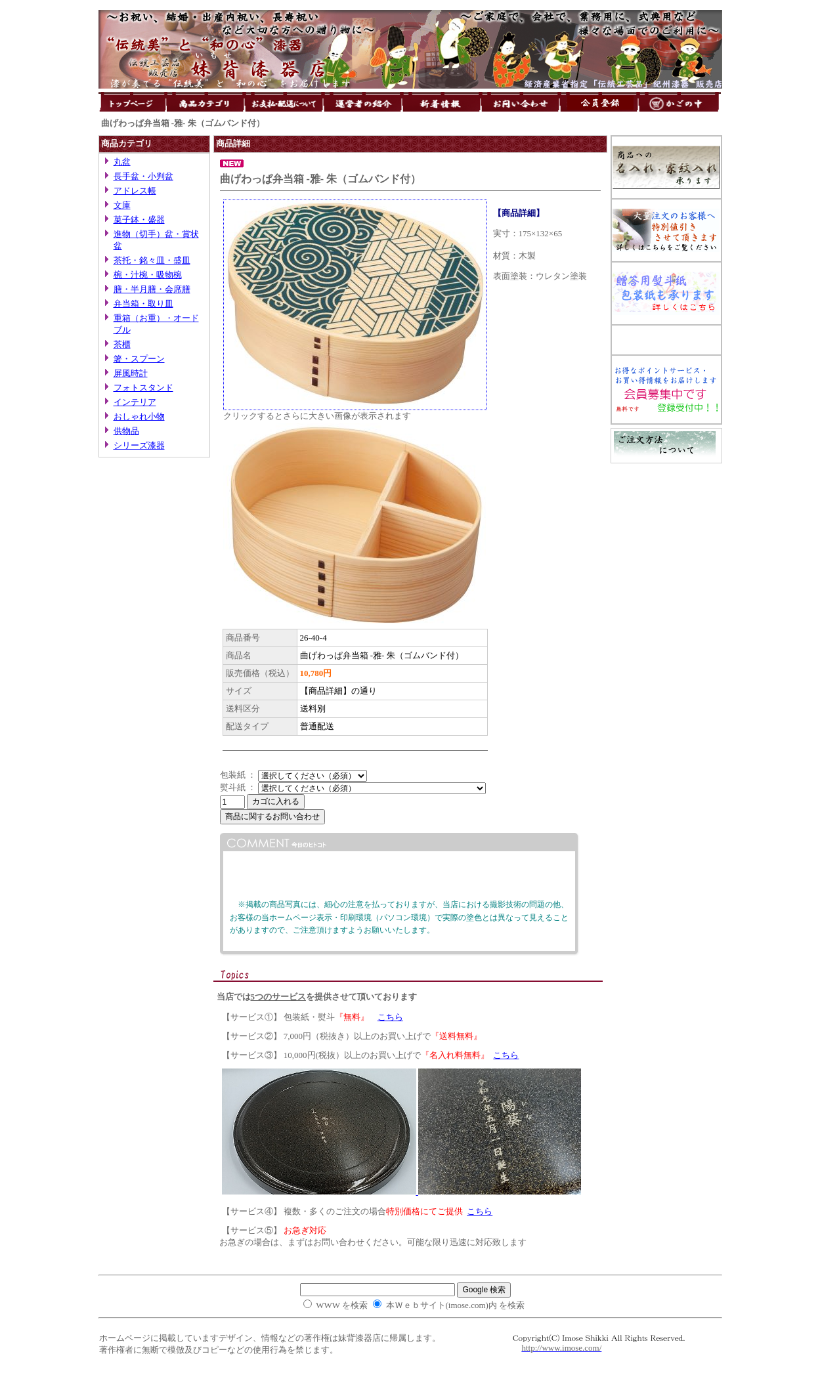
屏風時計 (131, 373)
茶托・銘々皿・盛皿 (152, 260)
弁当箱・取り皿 (143, 303)
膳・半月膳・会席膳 (152, 289)
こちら (390, 1017)
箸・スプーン (139, 359)
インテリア (135, 402)
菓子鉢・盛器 (139, 219)
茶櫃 (122, 344)
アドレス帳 (135, 191)
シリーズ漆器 (139, 445)
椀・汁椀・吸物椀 (148, 275)
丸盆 (122, 162)
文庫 (122, 205)
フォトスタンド (143, 387)
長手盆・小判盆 (143, 176)
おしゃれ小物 (139, 416)
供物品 (126, 431)
